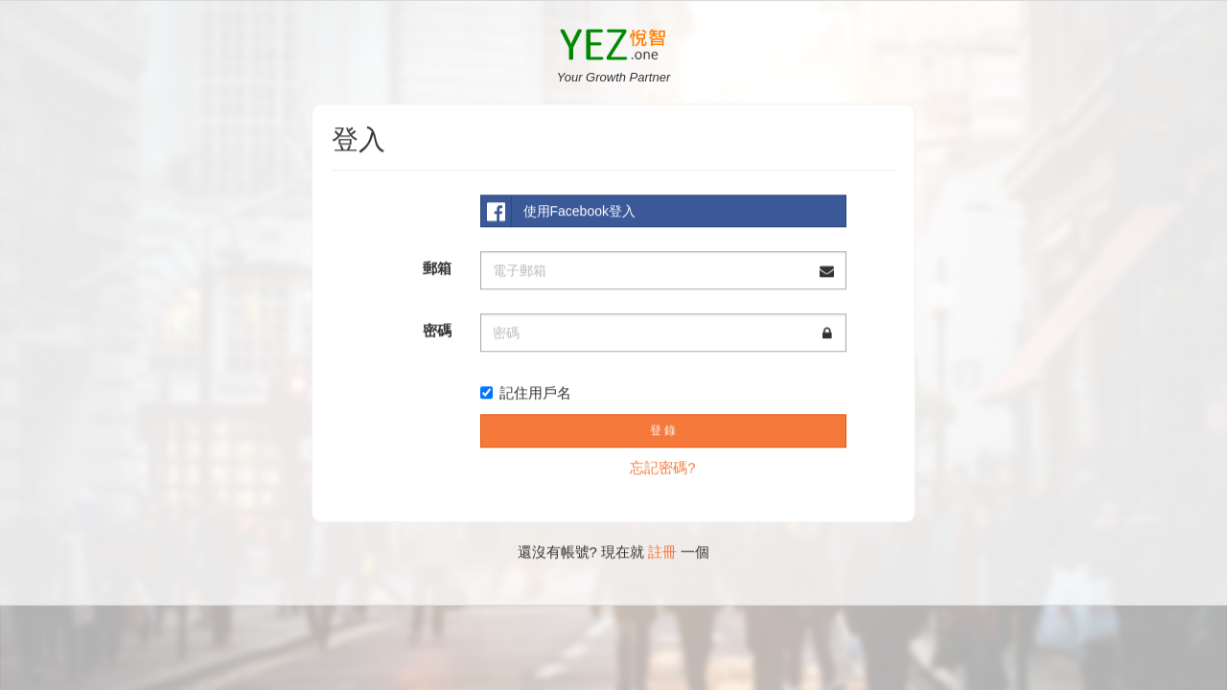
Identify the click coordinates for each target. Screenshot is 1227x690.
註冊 (662, 550)
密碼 (437, 329)
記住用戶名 (525, 391)
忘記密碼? (662, 466)
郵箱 (437, 267)
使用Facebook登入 (558, 210)
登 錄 (663, 429)
